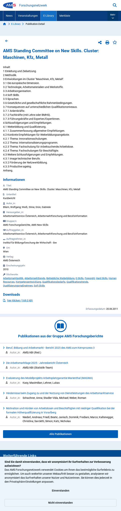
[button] (113, 16)
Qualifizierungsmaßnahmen (18, 285)
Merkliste (64, 15)
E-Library (48, 15)
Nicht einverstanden (60, 502)
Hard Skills (102, 278)
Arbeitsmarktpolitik (13, 278)
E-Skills (80, 278)
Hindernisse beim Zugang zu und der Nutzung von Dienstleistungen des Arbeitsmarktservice (60, 393)
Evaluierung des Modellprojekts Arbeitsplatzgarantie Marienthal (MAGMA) (49, 378)
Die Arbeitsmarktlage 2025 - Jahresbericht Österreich (37, 362)
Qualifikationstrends (77, 281)
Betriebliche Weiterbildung (60, 278)
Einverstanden (60, 490)
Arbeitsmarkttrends (35, 278)
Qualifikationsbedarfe (53, 281)
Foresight (90, 278)
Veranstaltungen (28, 15)
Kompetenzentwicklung (28, 281)
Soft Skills (39, 285)
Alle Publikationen (60, 434)
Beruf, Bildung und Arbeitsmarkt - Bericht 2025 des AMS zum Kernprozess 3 (50, 347)
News (9, 15)
